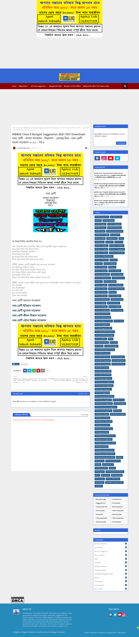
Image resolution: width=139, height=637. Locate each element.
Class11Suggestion (103, 324)
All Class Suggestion (38, 86)
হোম (13, 128)
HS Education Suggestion (104, 385)
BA (122, 238)
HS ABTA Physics (119, 364)
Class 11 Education (117, 246)
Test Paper (100, 479)
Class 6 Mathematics (103, 278)
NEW (98, 464)
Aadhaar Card (117, 217)
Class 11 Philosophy (118, 253)
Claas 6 (110, 242)
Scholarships (117, 475)
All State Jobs (116, 522)
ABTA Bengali (109, 220)
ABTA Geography (115, 224)
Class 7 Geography (116, 285)
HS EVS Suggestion (103, 393)
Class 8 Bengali (102, 296)
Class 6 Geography (103, 274)
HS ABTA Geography (103, 360)
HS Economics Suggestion (105, 382)
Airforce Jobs (100, 511)
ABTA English (101, 224)
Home (14, 86)
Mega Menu (23, 86)
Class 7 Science (102, 292)
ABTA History (101, 228)
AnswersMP (100, 238)
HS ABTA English (119, 357)
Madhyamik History (103, 425)
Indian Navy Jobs (118, 511)
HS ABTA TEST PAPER (103, 371)
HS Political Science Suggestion (106, 407)
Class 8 (113, 292)
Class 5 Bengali (110, 263)
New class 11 (109, 464)
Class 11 (119, 242)
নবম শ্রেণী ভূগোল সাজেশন (26, 310)
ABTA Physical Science (115, 231)
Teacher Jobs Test (102, 507)
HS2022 (118, 411)
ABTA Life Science (115, 228)
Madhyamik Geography (104, 421)
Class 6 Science (119, 278)
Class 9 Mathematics (103, 317)
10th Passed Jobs (117, 518)
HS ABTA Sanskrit (102, 368)
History (114, 342)
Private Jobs (116, 503)
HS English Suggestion (104, 389)
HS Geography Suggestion (105, 396)
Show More (121, 143)
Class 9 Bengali (102, 307)
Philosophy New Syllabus (115, 472)
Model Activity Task (114, 461)
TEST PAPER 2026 (113, 479)
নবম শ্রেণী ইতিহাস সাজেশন (26, 305)
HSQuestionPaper (102, 414)
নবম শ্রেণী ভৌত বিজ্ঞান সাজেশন (29, 320)
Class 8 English (115, 296)
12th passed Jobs (101, 518)
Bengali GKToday (55, 86)
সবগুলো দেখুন (82, 394)
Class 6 (113, 267)
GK (111, 339)
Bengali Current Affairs (72, 86)
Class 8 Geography (103, 299)
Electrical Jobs (117, 514)
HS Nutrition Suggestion (104, 403)
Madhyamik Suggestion (104, 439)
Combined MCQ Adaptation (105, 332)
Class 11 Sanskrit (102, 260)
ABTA (99, 220)
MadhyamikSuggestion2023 (105, 457)
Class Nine (19, 128)
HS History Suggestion (104, 400)
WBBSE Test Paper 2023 (115, 482)
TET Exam (100, 482)
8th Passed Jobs (117, 507)
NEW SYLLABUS (102, 468)
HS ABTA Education (103, 357)
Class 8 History (117, 299)
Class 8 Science (114, 303)
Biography (100, 242)
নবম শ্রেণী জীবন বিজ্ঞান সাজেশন (29, 315)
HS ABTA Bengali (112, 346)
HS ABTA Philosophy (103, 364)
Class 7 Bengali (110, 281)
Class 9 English (115, 307)
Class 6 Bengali (102, 271)
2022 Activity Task (102, 217)
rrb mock (106, 475)
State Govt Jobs (101, 522)
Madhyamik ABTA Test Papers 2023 (96, 86)
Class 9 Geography (103, 310)
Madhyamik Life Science (104, 429)
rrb (98, 475)
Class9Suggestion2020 (104, 328)
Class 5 (99, 263)
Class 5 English (101, 267)
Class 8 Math (101, 303)
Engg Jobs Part (101, 503)
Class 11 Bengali (102, 246)
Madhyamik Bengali (119, 414)
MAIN (120, 457)
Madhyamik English (103, 418)
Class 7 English (101, 285)
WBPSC (99, 486)
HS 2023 (99, 346)
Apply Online (113, 238)
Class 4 (114, 260)
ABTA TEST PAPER (102, 235)
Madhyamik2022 (102, 446)
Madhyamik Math (102, 432)
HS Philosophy (120, 403)
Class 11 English (102, 249)
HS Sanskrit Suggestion (104, 411)
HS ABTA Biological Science (105, 350)
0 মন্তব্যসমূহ (84, 415)
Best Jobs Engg (101, 499)
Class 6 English (115, 271)
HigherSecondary (102, 342)
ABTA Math (100, 231)
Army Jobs (99, 514)
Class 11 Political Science (104, 256)
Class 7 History (101, 289)
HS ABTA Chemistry (103, 353)
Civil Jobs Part (117, 499)
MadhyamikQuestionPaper (105, 450)
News (113, 468)
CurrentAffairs (101, 339)
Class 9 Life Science (103, 314)
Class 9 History (117, 310)
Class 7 (99, 281)
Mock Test (100, 461)
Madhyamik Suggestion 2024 (106, 443)
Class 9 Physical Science (104, 321)
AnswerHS (116, 235)
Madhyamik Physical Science (106, 436)
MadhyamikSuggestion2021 (105, 454)
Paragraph (100, 472)
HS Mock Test (119, 400)
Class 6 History (117, 274)
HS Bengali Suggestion (104, 378)
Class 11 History (102, 253)
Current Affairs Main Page (105, 335)
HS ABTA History (119, 360)
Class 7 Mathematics (117, 289)
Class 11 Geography (118, 249)
